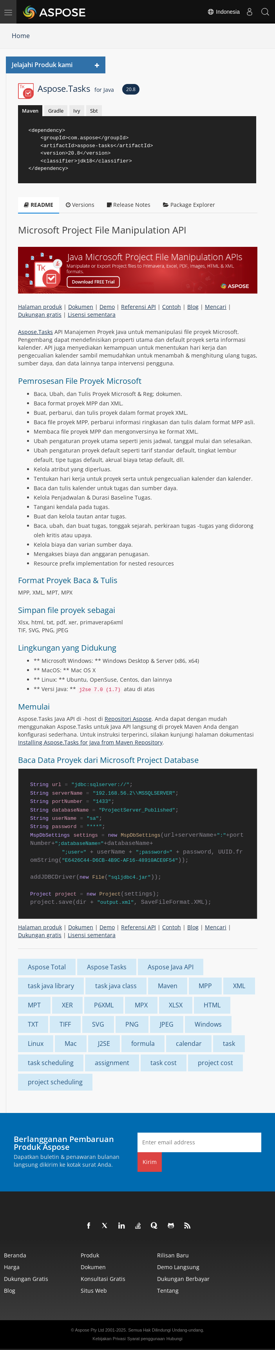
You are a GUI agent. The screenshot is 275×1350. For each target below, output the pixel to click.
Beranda (15, 1255)
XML (239, 985)
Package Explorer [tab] (189, 204)
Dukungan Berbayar (183, 1278)
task (229, 1043)
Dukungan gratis (40, 314)
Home (21, 35)
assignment (112, 1062)
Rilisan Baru (173, 1255)
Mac (71, 1043)
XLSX (176, 1005)
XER (67, 1005)
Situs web (94, 1290)
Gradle (55, 110)
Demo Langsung (178, 1267)
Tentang (168, 1290)
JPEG (167, 1024)
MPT (34, 1005)
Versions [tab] (80, 204)
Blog (193, 306)
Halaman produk (40, 306)
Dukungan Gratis (26, 1278)
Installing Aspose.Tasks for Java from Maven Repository (90, 742)
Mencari (215, 306)
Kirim (150, 1162)
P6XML (104, 1005)
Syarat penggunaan (146, 1338)
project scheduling (55, 1082)
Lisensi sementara (92, 314)
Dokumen (80, 306)
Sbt (94, 110)
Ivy (76, 110)
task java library (51, 985)
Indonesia (223, 11)
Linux (35, 1043)
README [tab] (38, 204)
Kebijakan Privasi (108, 1338)
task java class (116, 985)
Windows (208, 1024)
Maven (30, 110)
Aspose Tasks (107, 967)
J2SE (104, 1043)
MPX (141, 1005)
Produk (90, 1255)
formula (143, 1043)
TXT (33, 1024)
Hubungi (174, 1338)
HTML (212, 1005)
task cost (163, 1062)
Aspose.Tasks (76, 88)
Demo (107, 306)
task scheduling (51, 1062)
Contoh (171, 306)
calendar (189, 1043)
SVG (98, 1024)
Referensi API (138, 306)
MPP (205, 985)
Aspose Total (47, 967)
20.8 (131, 89)
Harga (12, 1267)
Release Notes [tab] (128, 204)
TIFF (65, 1024)
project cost (215, 1062)
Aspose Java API (171, 967)
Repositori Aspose (128, 718)
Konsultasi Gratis (103, 1278)
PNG (132, 1024)
